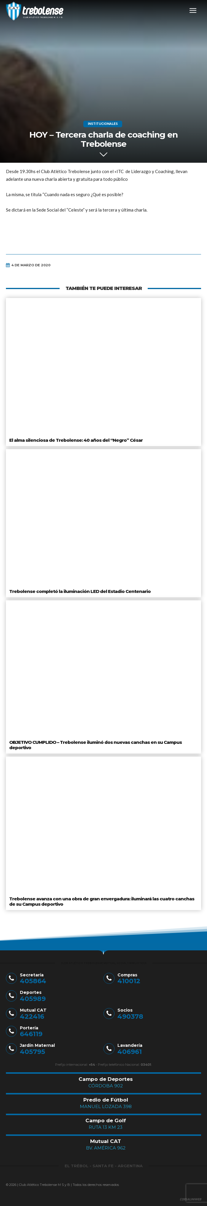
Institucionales (102, 124)
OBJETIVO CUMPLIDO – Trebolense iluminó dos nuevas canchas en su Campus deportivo (95, 744)
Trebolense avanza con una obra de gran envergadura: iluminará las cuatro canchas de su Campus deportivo (101, 901)
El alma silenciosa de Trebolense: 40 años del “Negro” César (76, 440)
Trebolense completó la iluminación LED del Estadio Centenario (80, 591)
